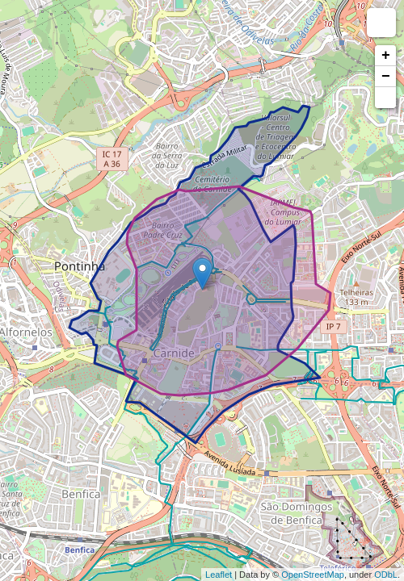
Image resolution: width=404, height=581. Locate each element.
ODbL (386, 574)
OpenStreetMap (312, 574)
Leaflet (218, 574)
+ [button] (385, 55)
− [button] (385, 76)
